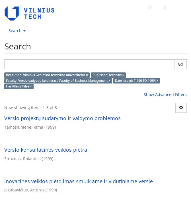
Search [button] (17, 30)
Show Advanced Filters (165, 94)
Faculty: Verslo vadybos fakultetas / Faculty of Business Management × (58, 81)
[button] (150, 7)
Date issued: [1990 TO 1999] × (136, 81)
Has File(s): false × (19, 86)
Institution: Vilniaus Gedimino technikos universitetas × (47, 75)
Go (180, 64)
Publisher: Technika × (108, 75)
